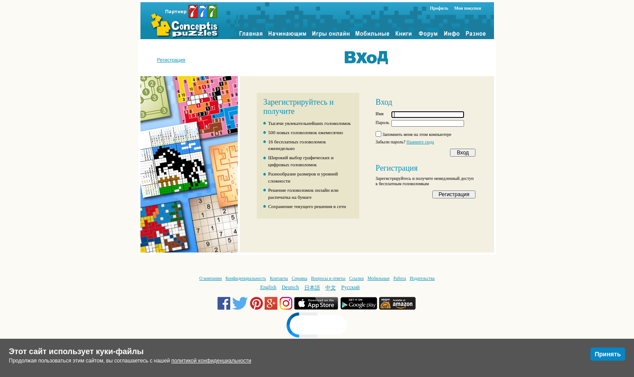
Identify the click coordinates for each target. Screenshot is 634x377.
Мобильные (379, 278)
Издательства (422, 278)
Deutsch (290, 287)
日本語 (312, 288)
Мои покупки (467, 8)
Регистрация (171, 59)
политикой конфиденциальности (211, 361)
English (268, 287)
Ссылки (356, 278)
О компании (210, 278)
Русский (350, 287)
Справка (299, 278)
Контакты (279, 278)
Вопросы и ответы (328, 278)
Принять (608, 354)
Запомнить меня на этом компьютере (417, 134)
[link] (317, 326)
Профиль (439, 8)
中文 (330, 288)
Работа (399, 278)
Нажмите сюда (420, 141)
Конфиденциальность (245, 278)
